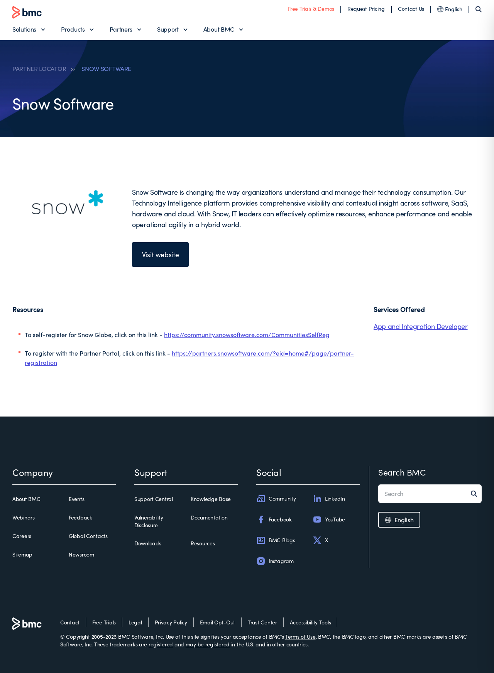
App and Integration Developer (421, 326)
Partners (121, 29)
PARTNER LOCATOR (39, 69)
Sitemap (22, 554)
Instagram (274, 561)
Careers (21, 536)
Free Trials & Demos (311, 8)
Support (168, 29)
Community (276, 498)
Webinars (23, 517)
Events (76, 499)
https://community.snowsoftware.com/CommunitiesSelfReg (247, 335)
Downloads (147, 543)
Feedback (80, 517)
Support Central (153, 499)
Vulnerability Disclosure (148, 521)
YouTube (329, 519)
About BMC (218, 29)
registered (161, 644)
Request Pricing (366, 8)
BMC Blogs (275, 540)
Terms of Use (300, 636)
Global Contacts (88, 536)
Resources (203, 543)
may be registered (208, 644)
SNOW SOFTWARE (106, 69)
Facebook (274, 519)
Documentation (209, 517)
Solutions (24, 29)
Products (73, 29)
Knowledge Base (211, 499)
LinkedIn (329, 498)
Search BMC (402, 472)
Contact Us (411, 8)
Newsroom (81, 554)
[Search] (478, 9)
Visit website (160, 254)
